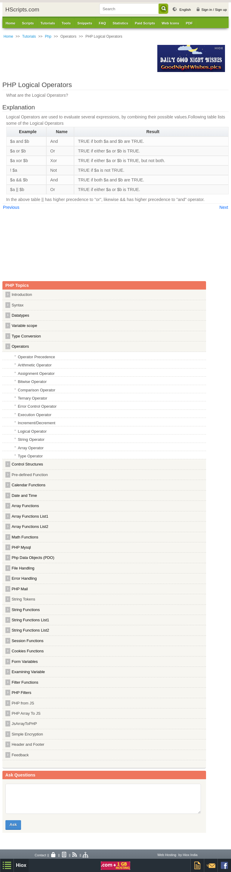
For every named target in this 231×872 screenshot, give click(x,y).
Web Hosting (166, 855)
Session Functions (28, 640)
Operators (20, 346)
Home (10, 23)
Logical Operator (32, 431)
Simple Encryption (27, 734)
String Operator (31, 439)
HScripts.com (22, 9)
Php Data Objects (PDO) (33, 557)
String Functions (26, 609)
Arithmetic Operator (34, 365)
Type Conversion (26, 336)
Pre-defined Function (30, 474)
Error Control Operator (37, 406)
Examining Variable (28, 672)
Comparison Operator (36, 390)
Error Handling (24, 578)
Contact (40, 855)
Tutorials (29, 36)
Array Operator (31, 448)
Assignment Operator (36, 373)
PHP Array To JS (26, 713)
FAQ (102, 23)
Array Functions (25, 505)
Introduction (22, 294)
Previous (11, 207)
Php (48, 36)
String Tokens (23, 599)
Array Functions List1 (30, 516)
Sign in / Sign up (214, 9)
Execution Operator (34, 414)
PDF (189, 23)
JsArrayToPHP (24, 723)
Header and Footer (28, 744)
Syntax (18, 305)
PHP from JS (23, 703)
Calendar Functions (28, 485)
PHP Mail (20, 589)
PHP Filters (21, 692)
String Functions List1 (30, 620)
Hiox (21, 865)
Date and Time (24, 495)
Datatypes (20, 315)
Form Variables (25, 661)
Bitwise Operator (32, 381)
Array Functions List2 (30, 526)
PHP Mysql (21, 547)
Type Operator (30, 456)
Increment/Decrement (36, 423)
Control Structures (27, 464)
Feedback (20, 755)
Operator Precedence (36, 357)
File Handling (23, 568)
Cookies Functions (28, 651)
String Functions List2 (30, 630)
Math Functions (25, 537)
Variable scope (24, 325)
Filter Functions (25, 682)
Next (224, 207)
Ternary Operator (32, 398)
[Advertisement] (78, 58)
